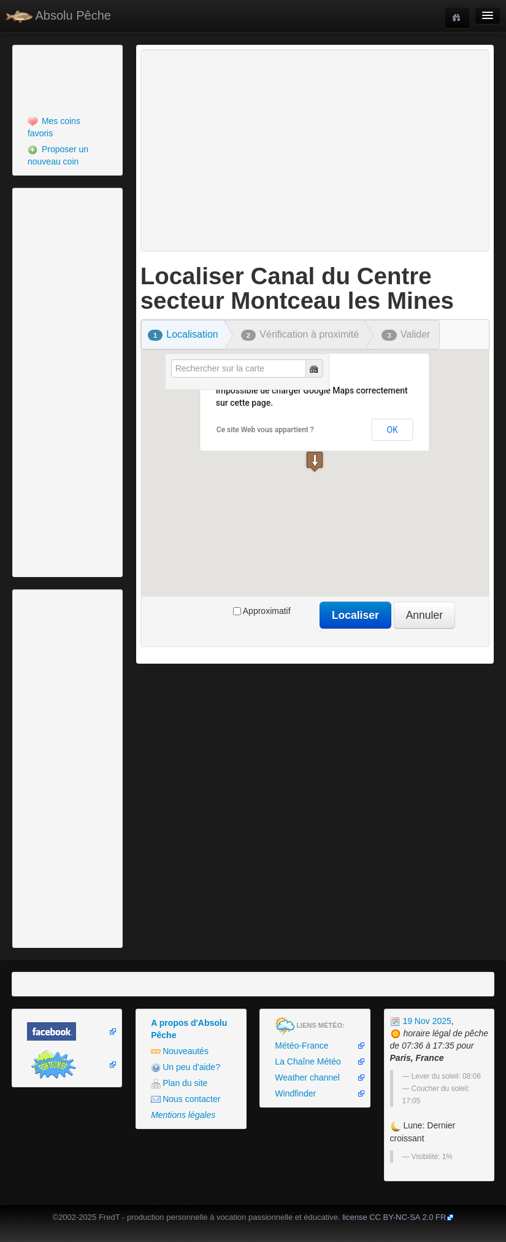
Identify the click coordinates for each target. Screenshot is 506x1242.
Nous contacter (185, 1099)
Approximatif (262, 611)
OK (391, 430)
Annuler (424, 615)
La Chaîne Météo (307, 1061)
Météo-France (301, 1045)
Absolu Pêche (58, 16)
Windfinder (295, 1093)
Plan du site (179, 1083)
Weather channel (307, 1077)
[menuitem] (67, 127)
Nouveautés (180, 1051)
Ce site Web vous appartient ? (265, 429)
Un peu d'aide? (185, 1067)
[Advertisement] (83, 78)
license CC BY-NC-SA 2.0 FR (394, 1217)
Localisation (183, 334)
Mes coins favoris (54, 127)
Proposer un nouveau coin (58, 155)
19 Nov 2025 (420, 1021)
